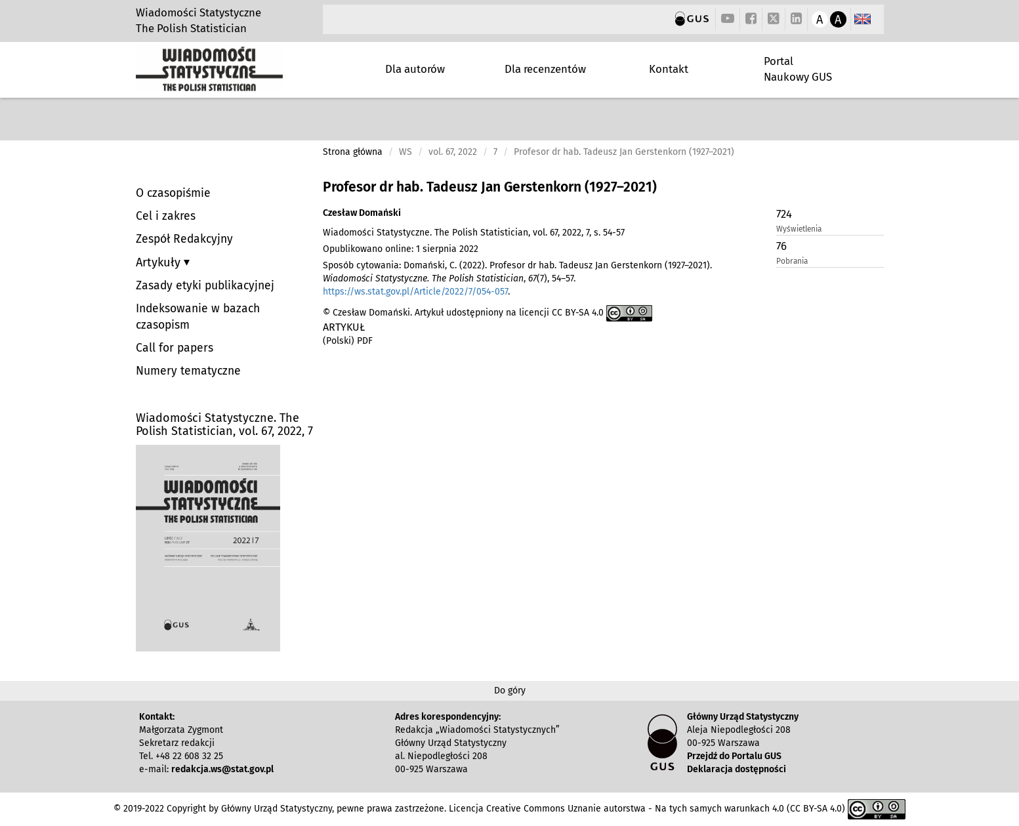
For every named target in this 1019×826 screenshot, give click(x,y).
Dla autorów (415, 68)
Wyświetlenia (798, 229)
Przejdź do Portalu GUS (734, 756)
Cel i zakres (166, 216)
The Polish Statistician (191, 28)
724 (784, 213)
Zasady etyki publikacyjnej (205, 286)
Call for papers (174, 348)
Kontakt (668, 68)
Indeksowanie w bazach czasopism (198, 317)
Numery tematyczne (188, 371)
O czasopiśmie (173, 193)
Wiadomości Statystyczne (198, 12)
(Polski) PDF (348, 340)
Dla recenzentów (545, 68)
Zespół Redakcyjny (184, 239)
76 (781, 246)
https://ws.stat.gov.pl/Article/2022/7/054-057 (415, 291)
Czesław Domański (362, 212)
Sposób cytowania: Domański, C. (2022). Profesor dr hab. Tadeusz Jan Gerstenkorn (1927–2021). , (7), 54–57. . (517, 278)
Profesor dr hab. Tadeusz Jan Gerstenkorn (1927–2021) (490, 187)
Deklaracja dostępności (736, 769)
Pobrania (792, 261)
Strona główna (353, 151)
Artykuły (160, 262)
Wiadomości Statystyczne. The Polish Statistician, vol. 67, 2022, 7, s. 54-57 (474, 232)
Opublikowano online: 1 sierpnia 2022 (400, 249)
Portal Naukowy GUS (798, 68)
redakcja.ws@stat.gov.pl (222, 769)
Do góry (510, 690)
